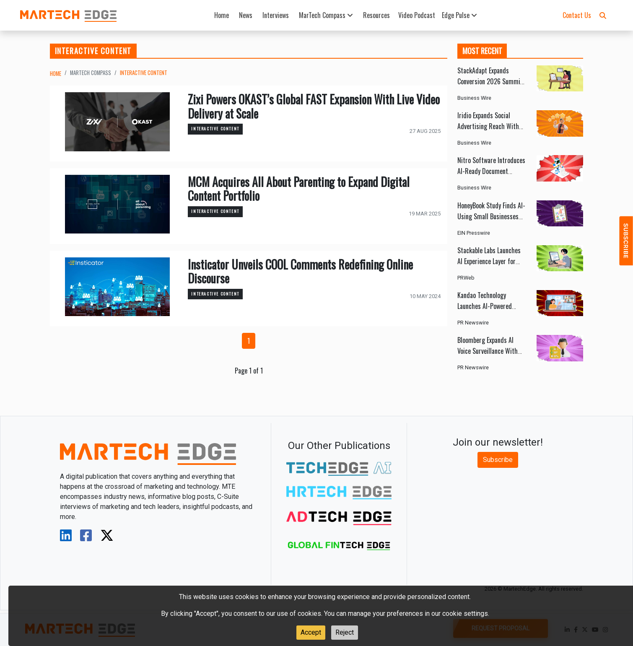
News (245, 15)
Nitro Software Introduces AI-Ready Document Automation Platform (491, 171)
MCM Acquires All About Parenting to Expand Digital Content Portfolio (299, 189)
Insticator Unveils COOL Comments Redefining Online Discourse (300, 271)
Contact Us (577, 15)
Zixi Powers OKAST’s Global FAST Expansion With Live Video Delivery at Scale (314, 106)
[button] (603, 15)
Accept (311, 632)
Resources (376, 15)
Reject (344, 632)
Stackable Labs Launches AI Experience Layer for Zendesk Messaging (489, 261)
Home (221, 15)
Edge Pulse (459, 15)
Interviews (275, 15)
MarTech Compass (326, 15)
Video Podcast (416, 15)
